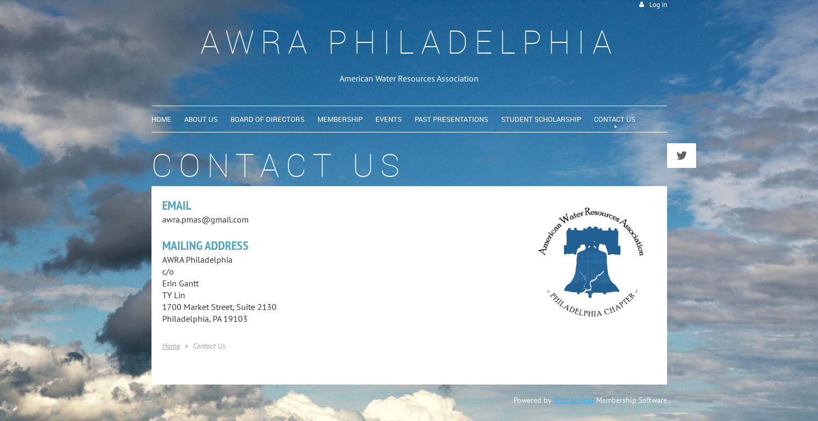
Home (171, 346)
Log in (658, 4)
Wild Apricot (573, 400)
